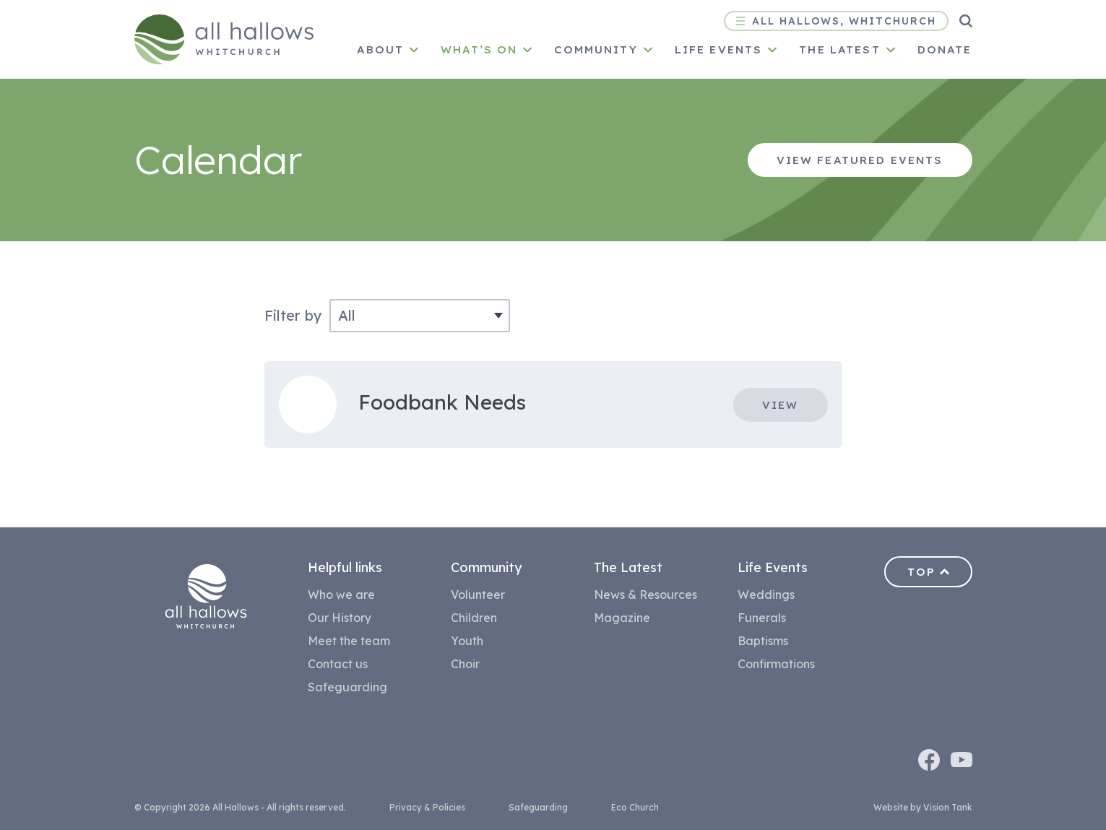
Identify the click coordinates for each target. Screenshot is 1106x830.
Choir (465, 664)
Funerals (762, 617)
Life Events (719, 49)
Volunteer (478, 594)
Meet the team (349, 641)
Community (595, 49)
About (380, 49)
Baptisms (763, 641)
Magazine (622, 617)
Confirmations (776, 664)
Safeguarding (347, 687)
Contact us (338, 664)
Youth (467, 641)
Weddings (766, 594)
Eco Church (635, 807)
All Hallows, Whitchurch (836, 20)
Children (474, 617)
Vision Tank (947, 807)
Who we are (341, 594)
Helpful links (345, 567)
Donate (944, 49)
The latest (839, 49)
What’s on (479, 49)
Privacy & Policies (427, 807)
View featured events (860, 160)
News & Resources (645, 594)
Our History (339, 617)
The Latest (628, 567)
